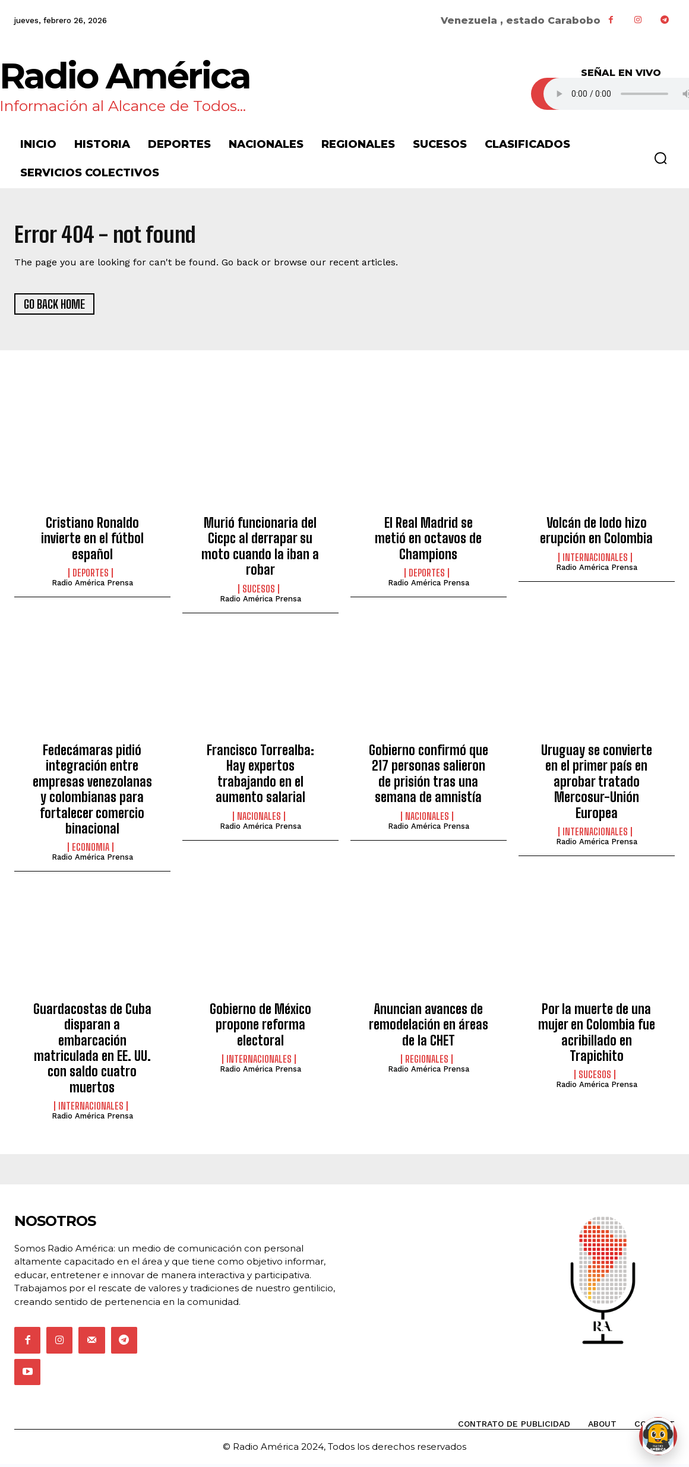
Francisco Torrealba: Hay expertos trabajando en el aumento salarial (260, 777)
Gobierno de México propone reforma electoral (260, 1027)
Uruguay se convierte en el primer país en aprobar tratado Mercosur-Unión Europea (596, 785)
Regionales (426, 1062)
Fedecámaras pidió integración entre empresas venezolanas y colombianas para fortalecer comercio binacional (92, 793)
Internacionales (595, 561)
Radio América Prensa (92, 586)
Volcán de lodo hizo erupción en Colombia (596, 534)
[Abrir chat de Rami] (658, 1436)
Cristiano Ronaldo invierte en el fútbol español (92, 542)
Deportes (90, 576)
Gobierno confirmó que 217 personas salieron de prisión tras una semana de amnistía (428, 777)
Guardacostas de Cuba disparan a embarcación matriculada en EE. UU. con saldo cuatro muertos (92, 1051)
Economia (90, 851)
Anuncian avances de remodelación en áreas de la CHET (428, 1027)
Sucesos (258, 592)
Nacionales (259, 819)
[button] (660, 158)
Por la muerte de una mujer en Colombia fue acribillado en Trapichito (596, 1035)
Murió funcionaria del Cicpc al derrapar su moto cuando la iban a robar (260, 549)
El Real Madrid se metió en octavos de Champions (428, 542)
